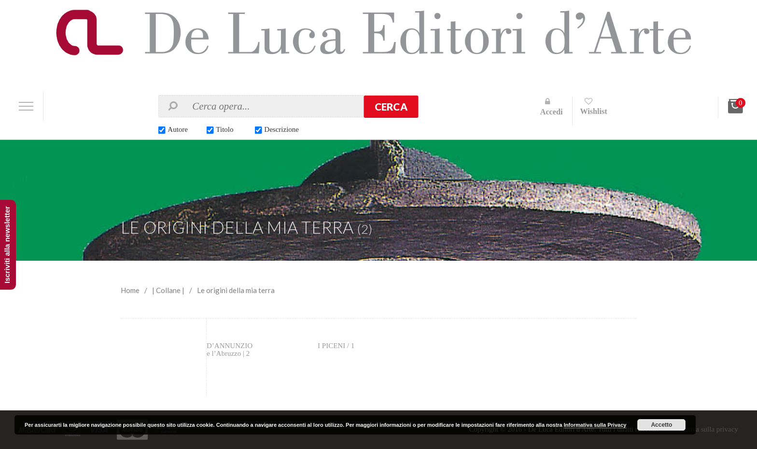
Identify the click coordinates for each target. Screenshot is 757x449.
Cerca (391, 106)
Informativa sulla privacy (701, 429)
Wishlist (593, 111)
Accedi (551, 112)
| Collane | (168, 290)
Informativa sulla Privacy (595, 425)
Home (130, 290)
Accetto (661, 424)
